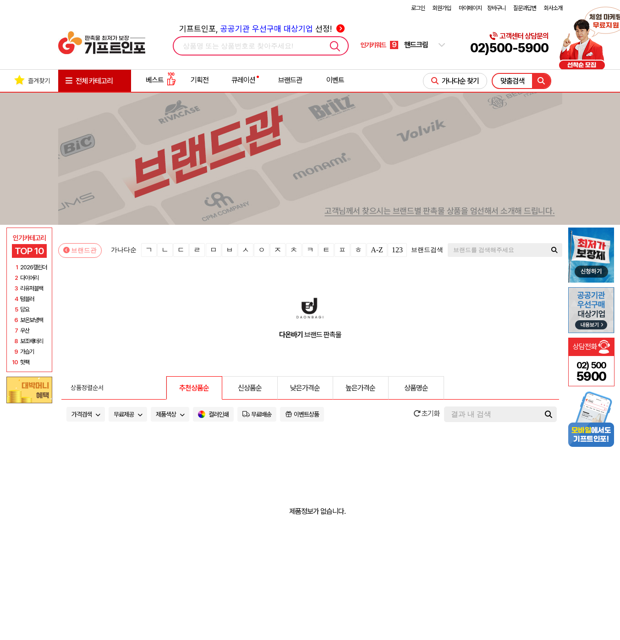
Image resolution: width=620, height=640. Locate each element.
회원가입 (442, 8)
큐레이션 (243, 80)
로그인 (418, 8)
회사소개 (553, 8)
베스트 (161, 80)
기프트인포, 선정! (262, 28)
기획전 (199, 80)
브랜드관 (290, 80)
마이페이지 (470, 8)
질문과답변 (524, 8)
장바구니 (496, 8)
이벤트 (335, 80)
